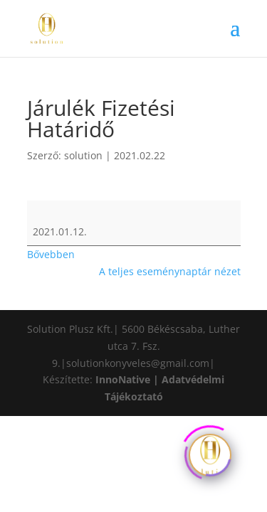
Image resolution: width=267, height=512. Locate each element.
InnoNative (122, 379)
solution (83, 155)
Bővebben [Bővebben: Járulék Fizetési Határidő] (51, 254)
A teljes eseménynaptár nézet (170, 271)
